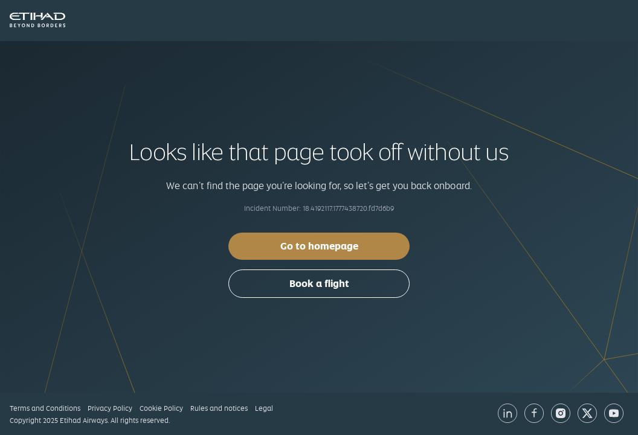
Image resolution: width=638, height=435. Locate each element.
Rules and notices (219, 408)
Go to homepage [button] (319, 246)
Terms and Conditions (45, 408)
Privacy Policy (110, 408)
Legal (264, 408)
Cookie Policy (161, 408)
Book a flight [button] (319, 283)
